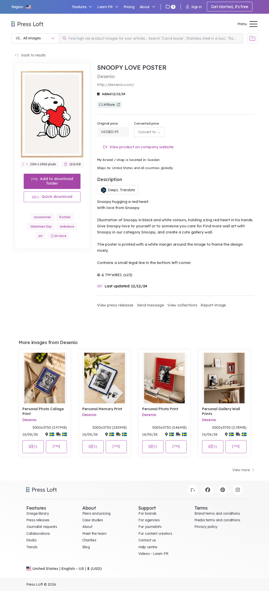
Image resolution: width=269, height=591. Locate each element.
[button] (21, 7)
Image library (37, 513)
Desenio (29, 420)
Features (82, 7)
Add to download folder (52, 181)
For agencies (149, 520)
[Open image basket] (252, 38)
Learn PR (107, 7)
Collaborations (38, 533)
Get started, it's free (229, 6)
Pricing (129, 7)
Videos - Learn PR (153, 553)
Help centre (147, 547)
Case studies (92, 520)
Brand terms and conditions (217, 513)
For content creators (155, 533)
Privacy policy (205, 526)
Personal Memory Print (102, 409)
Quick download (52, 196)
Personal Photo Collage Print (43, 411)
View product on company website (138, 146)
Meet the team (94, 533)
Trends (31, 547)
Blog (86, 547)
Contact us (147, 540)
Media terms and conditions (217, 520)
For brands (147, 513)
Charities (89, 540)
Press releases (37, 520)
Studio (31, 540)
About (147, 7)
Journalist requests (41, 526)
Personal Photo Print (160, 409)
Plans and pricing (96, 513)
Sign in (194, 7)
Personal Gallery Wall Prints (221, 411)
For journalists (150, 526)
